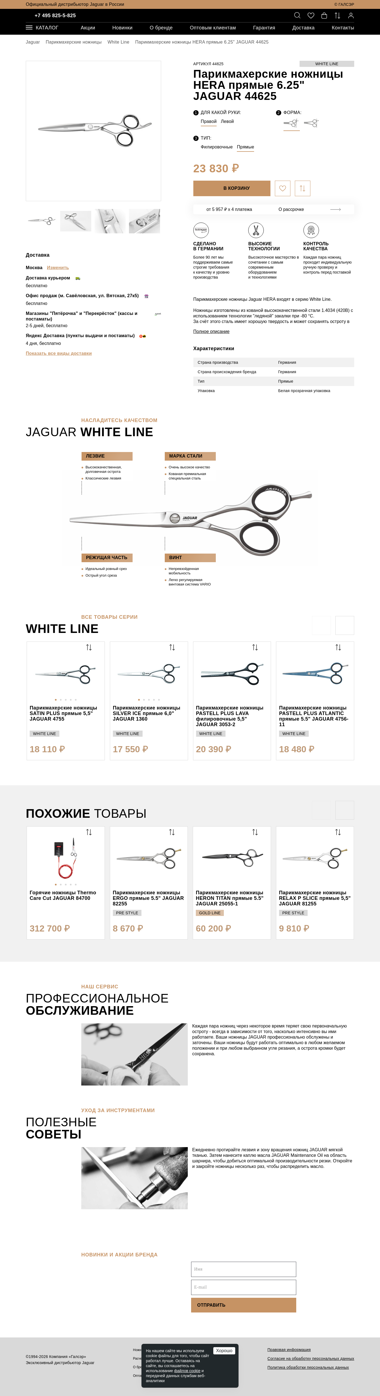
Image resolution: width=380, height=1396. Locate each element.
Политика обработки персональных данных (308, 1367)
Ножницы (140, 1350)
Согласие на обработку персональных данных (310, 1358)
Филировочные (217, 147)
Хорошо (224, 1350)
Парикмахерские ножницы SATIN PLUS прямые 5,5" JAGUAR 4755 (63, 713)
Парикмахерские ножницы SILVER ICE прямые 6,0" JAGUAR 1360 (146, 713)
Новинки (122, 28)
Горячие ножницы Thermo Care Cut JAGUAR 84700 (63, 895)
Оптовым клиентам (213, 28)
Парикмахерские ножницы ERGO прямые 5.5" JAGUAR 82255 (148, 898)
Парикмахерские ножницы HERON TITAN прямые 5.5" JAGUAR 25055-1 (230, 898)
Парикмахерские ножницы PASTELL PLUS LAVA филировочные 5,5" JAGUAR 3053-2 (230, 716)
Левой (227, 121)
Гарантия (264, 28)
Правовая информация (289, 1349)
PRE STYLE (127, 913)
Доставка (303, 28)
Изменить (58, 267)
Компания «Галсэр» (67, 1356)
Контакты (343, 28)
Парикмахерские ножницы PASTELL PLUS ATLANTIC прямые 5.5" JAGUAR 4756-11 (313, 716)
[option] (93, 131)
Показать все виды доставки (59, 353)
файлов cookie (187, 1371)
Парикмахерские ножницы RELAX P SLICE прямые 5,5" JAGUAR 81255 (315, 898)
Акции (88, 28)
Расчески (140, 1358)
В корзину (237, 188)
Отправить (211, 1305)
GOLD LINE (210, 913)
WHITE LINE (326, 64)
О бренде (161, 28)
